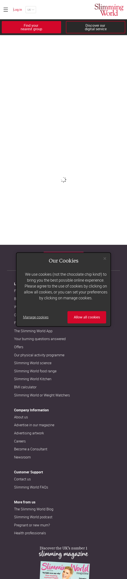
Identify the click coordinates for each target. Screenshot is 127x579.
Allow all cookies (87, 317)
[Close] (105, 258)
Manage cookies (36, 317)
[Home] (109, 10)
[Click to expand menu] (6, 9)
